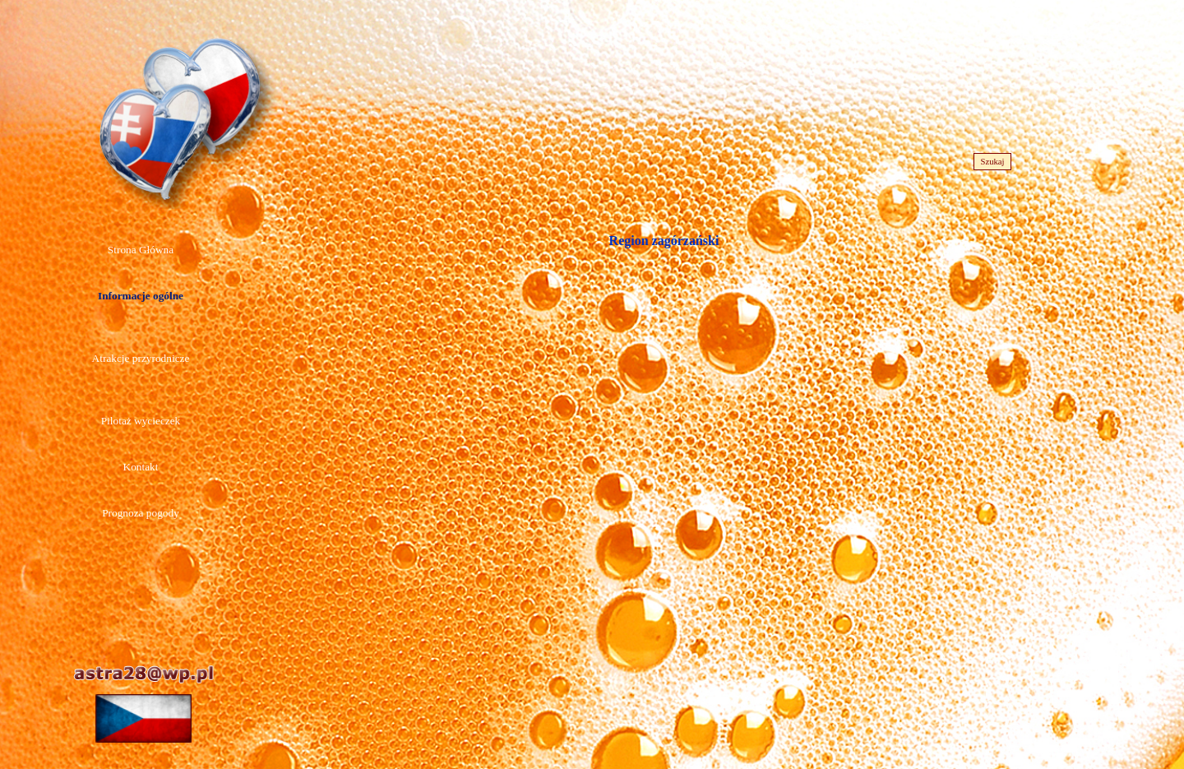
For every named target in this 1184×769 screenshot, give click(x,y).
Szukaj (992, 161)
